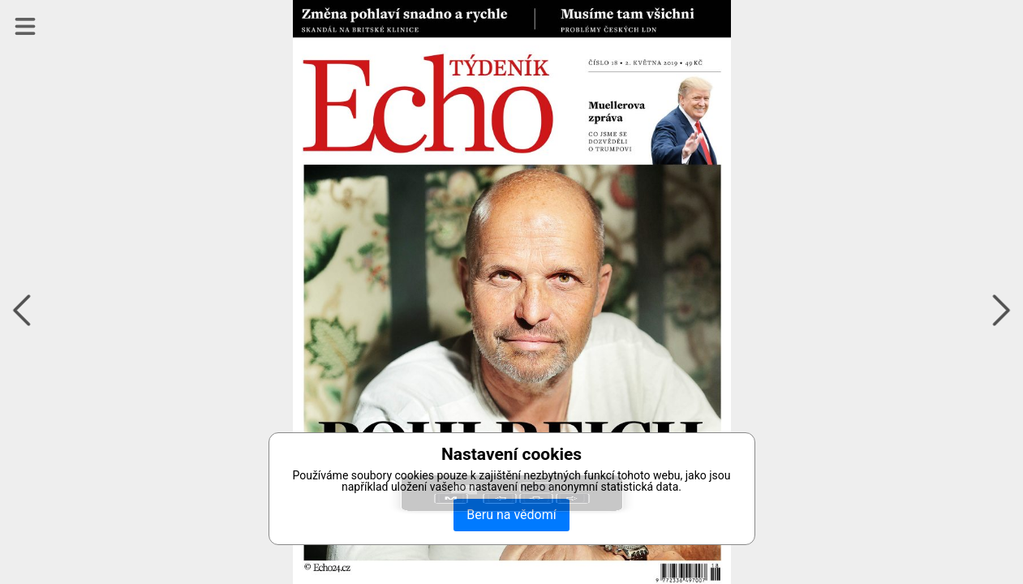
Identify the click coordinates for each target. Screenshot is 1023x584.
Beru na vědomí (511, 514)
